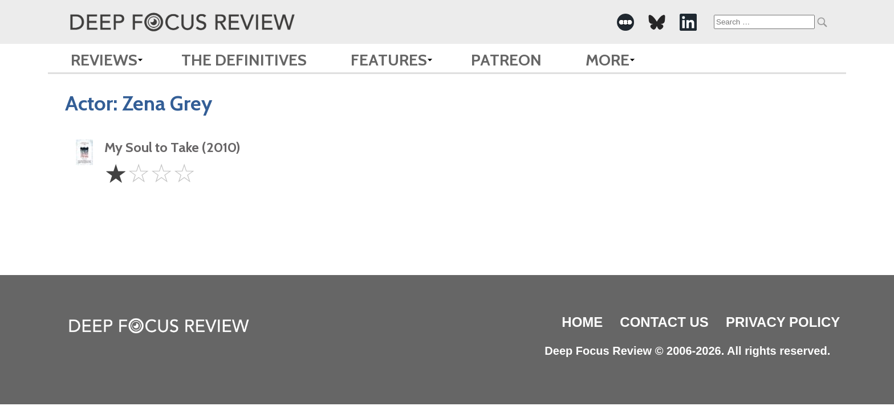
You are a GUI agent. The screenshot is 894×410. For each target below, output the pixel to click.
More (607, 59)
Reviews (104, 59)
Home (582, 322)
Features (389, 59)
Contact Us (664, 322)
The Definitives (244, 59)
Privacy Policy (783, 322)
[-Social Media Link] (625, 22)
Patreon (506, 59)
